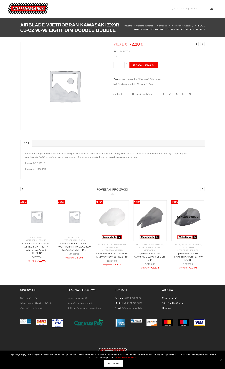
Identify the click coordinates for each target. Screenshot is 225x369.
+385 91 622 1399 (133, 303)
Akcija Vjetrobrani (116, 244)
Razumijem (113, 363)
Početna (128, 25)
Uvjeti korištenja (28, 298)
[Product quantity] (119, 65)
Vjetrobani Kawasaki (181, 25)
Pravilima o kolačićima (126, 357)
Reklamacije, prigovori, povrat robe (85, 308)
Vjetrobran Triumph (37, 240)
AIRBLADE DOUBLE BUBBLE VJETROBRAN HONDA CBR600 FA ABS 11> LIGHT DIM (74, 246)
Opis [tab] (26, 143)
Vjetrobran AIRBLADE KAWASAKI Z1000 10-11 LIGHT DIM (150, 256)
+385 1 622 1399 (132, 298)
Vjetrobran (162, 25)
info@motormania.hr (132, 308)
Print (118, 94)
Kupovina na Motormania (80, 303)
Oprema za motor (144, 25)
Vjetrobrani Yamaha (112, 250)
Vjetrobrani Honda (74, 240)
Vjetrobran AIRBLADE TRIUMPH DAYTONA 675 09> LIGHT (187, 256)
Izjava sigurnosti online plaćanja (36, 303)
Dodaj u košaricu (145, 65)
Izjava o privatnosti (77, 298)
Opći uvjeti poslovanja (31, 308)
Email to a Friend (142, 94)
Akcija (101, 244)
